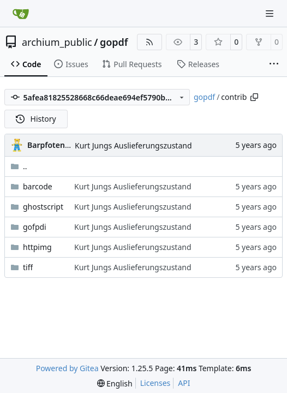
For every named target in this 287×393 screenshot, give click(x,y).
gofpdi (34, 227)
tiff (28, 267)
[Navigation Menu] (271, 13)
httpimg (37, 247)
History (36, 119)
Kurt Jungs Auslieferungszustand (133, 145)
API (184, 383)
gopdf (114, 42)
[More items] (274, 64)
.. (18, 166)
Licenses (155, 383)
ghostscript (43, 206)
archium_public (57, 42)
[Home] (20, 13)
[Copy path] (254, 97)
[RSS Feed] (149, 42)
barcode (37, 186)
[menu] (115, 383)
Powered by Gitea (67, 368)
